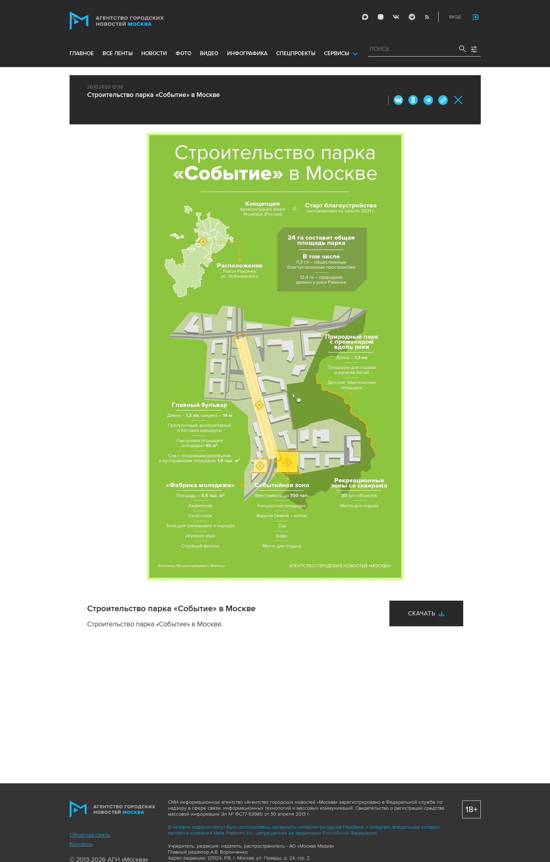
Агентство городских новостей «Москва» (130, 20)
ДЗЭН (380, 17)
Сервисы (336, 53)
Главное (82, 53)
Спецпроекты (295, 53)
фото (183, 53)
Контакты (81, 844)
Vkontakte (396, 17)
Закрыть (458, 100)
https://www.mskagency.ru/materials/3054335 (443, 100)
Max (365, 17)
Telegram (411, 17)
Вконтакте (398, 100)
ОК (413, 100)
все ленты (117, 53)
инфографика (247, 53)
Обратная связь (90, 834)
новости (154, 53)
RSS (427, 17)
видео (209, 53)
